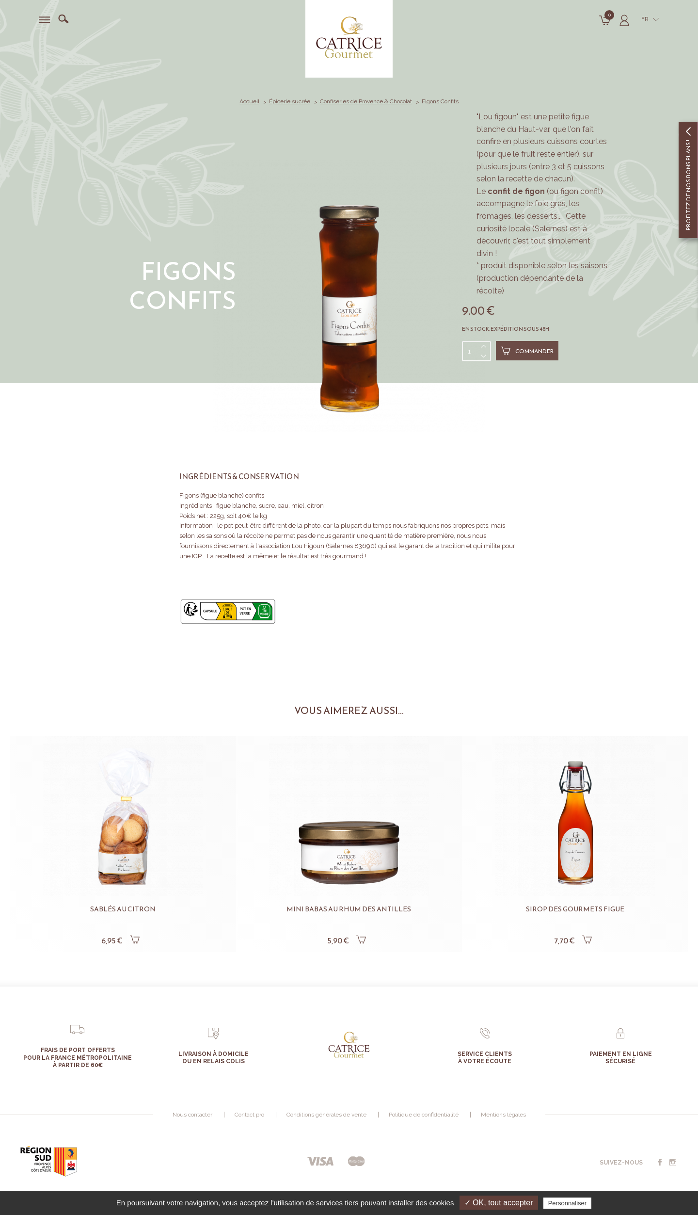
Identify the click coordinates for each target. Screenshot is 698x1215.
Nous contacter (192, 1114)
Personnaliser (567, 1203)
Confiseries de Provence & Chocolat (366, 101)
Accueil (249, 101)
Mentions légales (503, 1114)
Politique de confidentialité (424, 1114)
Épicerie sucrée (289, 101)
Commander (527, 351)
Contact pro (249, 1114)
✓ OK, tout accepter (498, 1203)
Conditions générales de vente (326, 1114)
